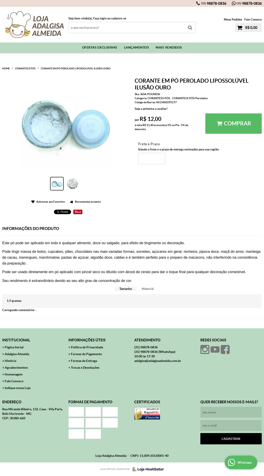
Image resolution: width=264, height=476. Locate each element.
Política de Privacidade (87, 347)
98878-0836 (213, 3)
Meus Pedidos (233, 19)
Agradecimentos (16, 367)
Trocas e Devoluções (85, 367)
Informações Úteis (87, 340)
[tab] (126, 288)
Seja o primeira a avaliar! (151, 108)
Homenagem (14, 374)
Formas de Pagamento (86, 354)
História (10, 361)
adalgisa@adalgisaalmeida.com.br (157, 361)
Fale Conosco (253, 19)
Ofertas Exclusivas (99, 47)
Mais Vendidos (169, 47)
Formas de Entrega (84, 361)
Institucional (16, 340)
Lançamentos (136, 47)
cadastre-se (118, 18)
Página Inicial (14, 347)
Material (148, 289)
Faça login (100, 18)
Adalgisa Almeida (17, 354)
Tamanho (125, 289)
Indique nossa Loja (17, 388)
